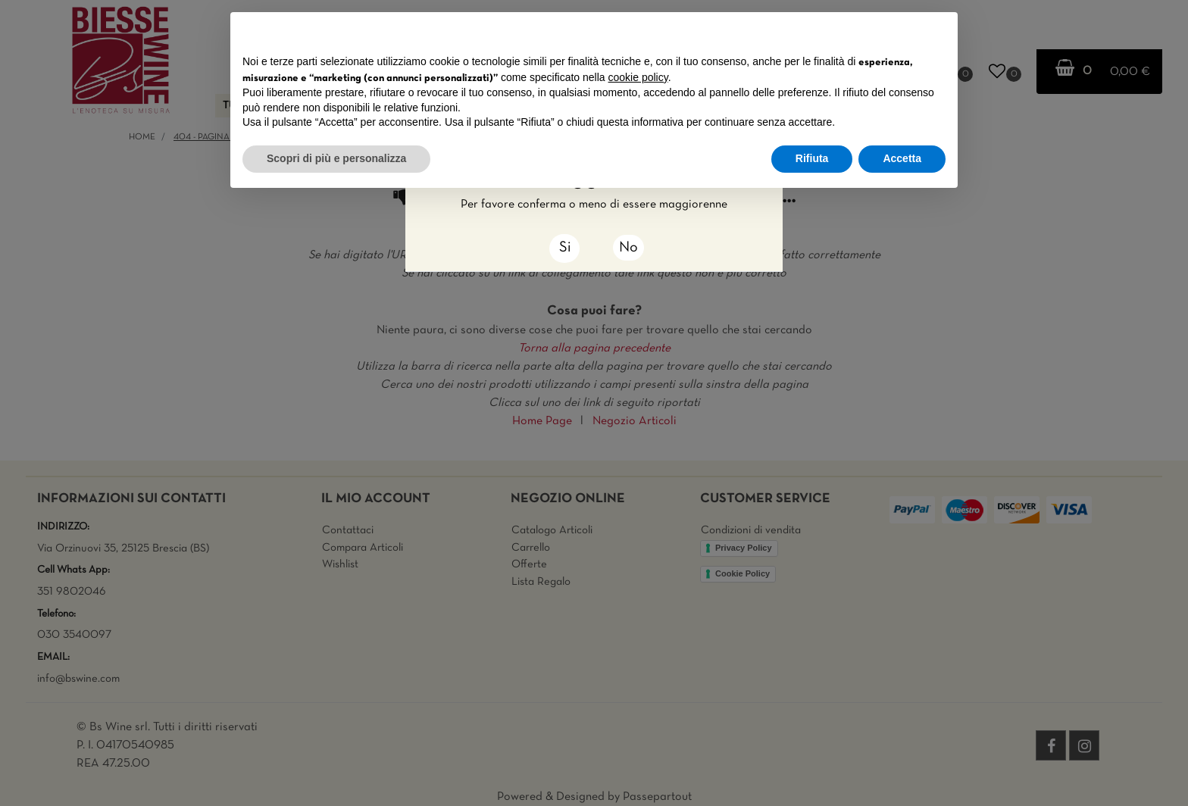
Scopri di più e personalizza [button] (336, 158)
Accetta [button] (902, 158)
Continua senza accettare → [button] (875, 31)
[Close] (564, 248)
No (628, 248)
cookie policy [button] (638, 77)
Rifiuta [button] (812, 158)
